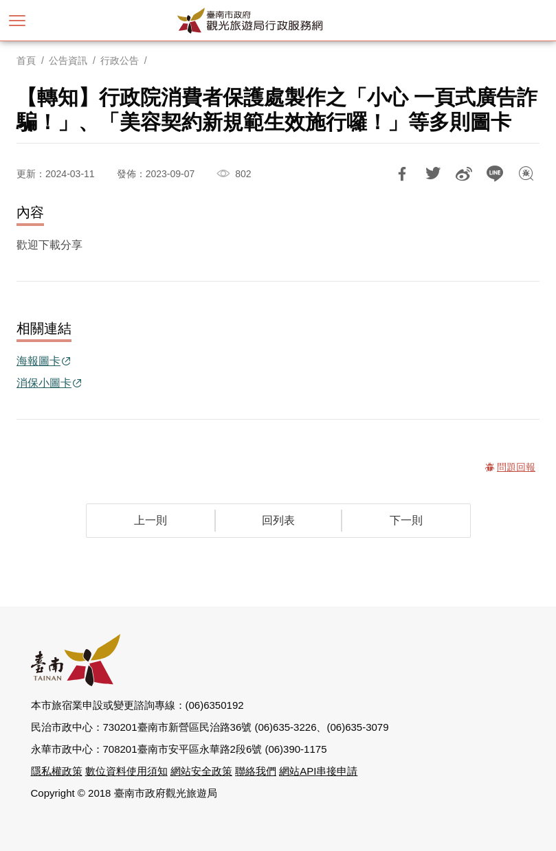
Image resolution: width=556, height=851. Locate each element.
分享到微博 (464, 174)
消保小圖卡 (43, 383)
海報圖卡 (38, 361)
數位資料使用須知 (126, 771)
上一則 (150, 520)
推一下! (433, 174)
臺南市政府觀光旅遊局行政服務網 (278, 20)
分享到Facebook (402, 174)
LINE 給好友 (495, 174)
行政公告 (119, 60)
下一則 (406, 520)
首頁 (26, 60)
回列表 (278, 520)
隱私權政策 (56, 771)
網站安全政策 (201, 771)
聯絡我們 (255, 771)
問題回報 (526, 174)
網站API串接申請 (318, 771)
